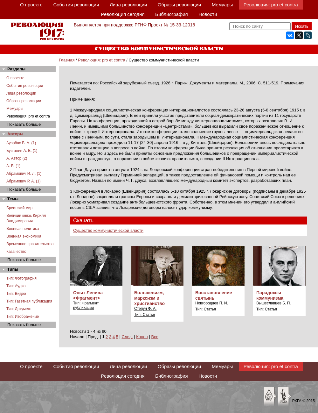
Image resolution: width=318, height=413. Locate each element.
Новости (207, 14)
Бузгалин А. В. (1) (22, 150)
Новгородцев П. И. (211, 303)
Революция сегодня (123, 14)
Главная (66, 60)
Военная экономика (23, 236)
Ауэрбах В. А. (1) (21, 143)
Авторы (15, 134)
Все (154, 336)
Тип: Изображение (22, 316)
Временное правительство (29, 244)
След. (127, 336)
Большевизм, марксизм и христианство (149, 298)
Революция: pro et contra (271, 4)
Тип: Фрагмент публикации (86, 305)
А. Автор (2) (16, 158)
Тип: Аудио (16, 286)
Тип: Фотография (21, 278)
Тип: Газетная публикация (29, 301)
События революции (76, 4)
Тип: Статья (144, 314)
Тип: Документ (19, 309)
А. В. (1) (13, 166)
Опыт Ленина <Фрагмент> (88, 295)
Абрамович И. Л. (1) (23, 173)
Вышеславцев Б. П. (273, 303)
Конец (142, 336)
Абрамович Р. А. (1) (23, 181)
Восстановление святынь (213, 295)
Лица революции (128, 4)
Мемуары (222, 4)
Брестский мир (19, 208)
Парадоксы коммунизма (269, 295)
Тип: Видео (16, 293)
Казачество (16, 251)
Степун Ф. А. (145, 308)
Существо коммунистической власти (108, 230)
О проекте (31, 4)
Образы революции (179, 4)
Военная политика (22, 228)
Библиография (171, 14)
